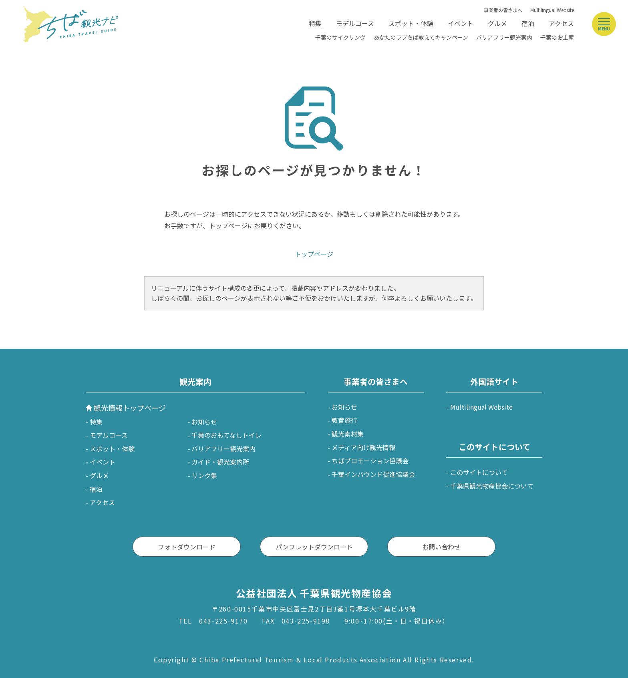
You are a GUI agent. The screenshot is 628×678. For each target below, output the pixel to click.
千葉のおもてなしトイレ (226, 435)
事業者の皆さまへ (503, 9)
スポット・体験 (410, 23)
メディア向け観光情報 (363, 447)
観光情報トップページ (130, 407)
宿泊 (527, 23)
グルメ (497, 23)
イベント (460, 23)
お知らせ (204, 422)
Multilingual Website (552, 9)
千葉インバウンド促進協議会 (373, 474)
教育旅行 (344, 420)
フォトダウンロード (186, 546)
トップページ (314, 254)
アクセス (561, 23)
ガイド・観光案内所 (220, 462)
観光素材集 (348, 434)
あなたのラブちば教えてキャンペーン (421, 37)
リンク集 (204, 475)
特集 (315, 23)
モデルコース (355, 23)
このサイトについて (479, 472)
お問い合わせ (441, 546)
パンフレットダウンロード (314, 546)
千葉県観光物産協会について (491, 486)
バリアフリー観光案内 (504, 37)
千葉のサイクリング (340, 37)
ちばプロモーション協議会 (370, 460)
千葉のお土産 (557, 37)
